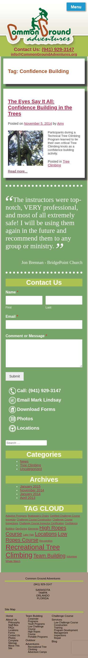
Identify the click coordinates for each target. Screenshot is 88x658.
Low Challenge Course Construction (66, 623)
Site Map (10, 609)
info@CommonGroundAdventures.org (44, 54)
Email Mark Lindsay (35, 399)
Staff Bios (13, 625)
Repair (57, 638)
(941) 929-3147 (58, 49)
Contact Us (14, 635)
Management (61, 633)
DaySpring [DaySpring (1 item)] (21, 528)
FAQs (11, 627)
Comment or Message (26, 336)
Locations (24, 428)
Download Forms (32, 409)
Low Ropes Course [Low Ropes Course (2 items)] (36, 537)
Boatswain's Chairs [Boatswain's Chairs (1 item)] (38, 515)
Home (9, 615)
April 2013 (27, 498)
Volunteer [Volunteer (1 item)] (71, 556)
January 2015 (30, 486)
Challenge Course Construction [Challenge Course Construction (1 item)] (34, 519)
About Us (11, 619)
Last (48, 307)
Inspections (60, 635)
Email (12, 316)
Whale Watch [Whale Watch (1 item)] (13, 561)
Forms (11, 633)
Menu (76, 6)
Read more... (17, 171)
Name (12, 292)
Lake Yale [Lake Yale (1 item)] (28, 534)
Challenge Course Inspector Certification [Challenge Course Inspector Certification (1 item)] (41, 523)
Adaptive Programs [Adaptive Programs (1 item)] (16, 515)
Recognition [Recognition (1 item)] (45, 540)
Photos (21, 418)
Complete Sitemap (13, 641)
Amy (60, 123)
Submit (14, 376)
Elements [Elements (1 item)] (33, 528)
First (8, 307)
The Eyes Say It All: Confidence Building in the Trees (40, 108)
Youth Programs (36, 624)
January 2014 (30, 494)
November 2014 (32, 490)
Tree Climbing (59, 163)
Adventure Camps (37, 652)
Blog (54, 641)
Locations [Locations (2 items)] (46, 534)
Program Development (66, 630)
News (24, 461)
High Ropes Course (34, 633)
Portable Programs (38, 637)
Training (58, 627)
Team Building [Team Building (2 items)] (49, 556)
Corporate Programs (33, 620)
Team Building (34, 615)
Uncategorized (31, 469)
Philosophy (14, 622)
